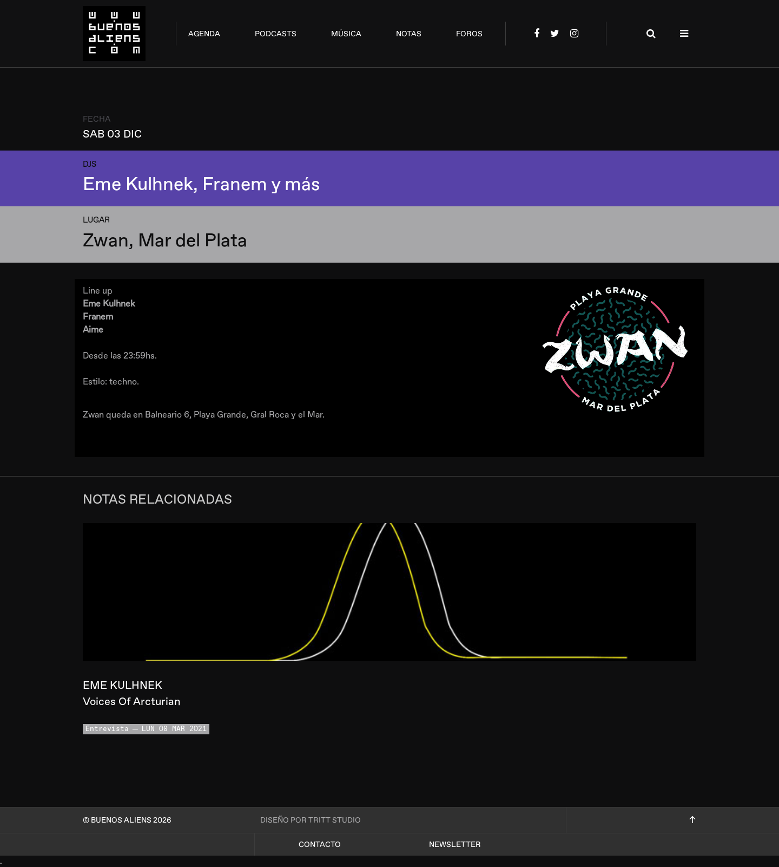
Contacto (320, 844)
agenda (204, 33)
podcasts (275, 33)
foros (469, 33)
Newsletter (455, 844)
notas (408, 33)
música (346, 33)
